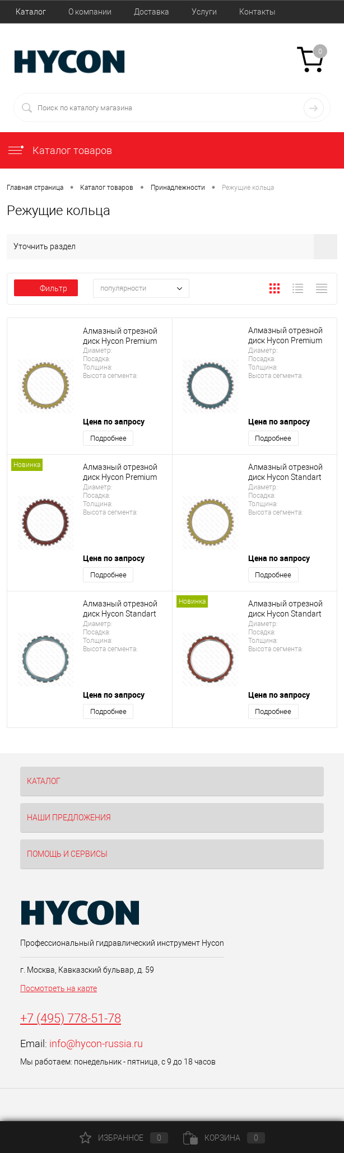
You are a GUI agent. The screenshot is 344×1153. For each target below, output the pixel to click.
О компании (89, 11)
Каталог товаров (59, 150)
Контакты (257, 11)
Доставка (151, 11)
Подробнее (108, 438)
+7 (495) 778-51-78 (70, 1018)
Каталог (31, 11)
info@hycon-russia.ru (96, 1043)
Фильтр (46, 288)
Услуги (204, 11)
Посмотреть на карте (58, 988)
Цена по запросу (114, 421)
